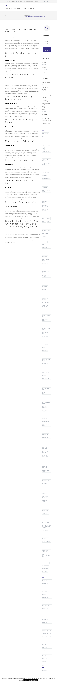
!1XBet (43, 136)
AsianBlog (44, 184)
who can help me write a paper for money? (46, 555)
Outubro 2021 (46, 594)
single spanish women (45, 504)
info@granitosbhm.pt (11, 1)
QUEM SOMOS (12, 8)
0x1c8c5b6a (44, 62)
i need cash (44, 347)
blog (48, 215)
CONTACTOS (33, 8)
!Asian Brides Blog (46, 139)
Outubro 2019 (46, 630)
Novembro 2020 (46, 605)
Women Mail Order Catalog (46, 560)
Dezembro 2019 (46, 625)
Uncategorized (20, 24)
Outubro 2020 (46, 608)
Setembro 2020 (46, 611)
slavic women (45, 507)
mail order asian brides (46, 397)
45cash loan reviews (45, 160)
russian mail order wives (46, 490)
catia (14, 24)
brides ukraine (45, 233)
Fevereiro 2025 (46, 583)
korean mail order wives (46, 367)
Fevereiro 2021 (46, 597)
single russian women (45, 501)
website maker (45, 538)
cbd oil (44, 244)
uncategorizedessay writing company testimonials (46, 526)
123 (43, 148)
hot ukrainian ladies (45, 333)
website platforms (46, 541)
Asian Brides (45, 175)
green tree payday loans (46, 316)
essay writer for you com (46, 276)
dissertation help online (46, 260)
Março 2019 (46, 650)
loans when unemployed (45, 385)
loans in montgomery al (45, 382)
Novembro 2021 (46, 591)
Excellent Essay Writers (45, 295)
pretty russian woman (45, 471)
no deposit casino (46, 421)
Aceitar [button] (25, 680)
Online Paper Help (46, 428)
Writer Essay (45, 568)
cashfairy (44, 236)
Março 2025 (46, 580)
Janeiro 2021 (46, 600)
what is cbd (44, 547)
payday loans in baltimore (45, 448)
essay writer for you (46, 272)
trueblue (44, 519)
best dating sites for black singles (46, 198)
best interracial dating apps (45, 202)
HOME (25, 15)
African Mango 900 (46, 167)
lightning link (45, 375)
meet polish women (46, 82)
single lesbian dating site (45, 497)
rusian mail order (46, 480)
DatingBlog (44, 256)
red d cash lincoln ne (46, 475)
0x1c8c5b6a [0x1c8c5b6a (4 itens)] (44, 670)
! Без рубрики (45, 133)
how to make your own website (46, 344)
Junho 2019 (46, 641)
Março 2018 (46, 658)
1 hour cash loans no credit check (46, 142)
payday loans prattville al (45, 456)
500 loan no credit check (46, 164)
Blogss (43, 221)
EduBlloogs (45, 263)
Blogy (48, 221)
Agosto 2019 (46, 636)
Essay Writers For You (46, 280)
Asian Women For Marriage (46, 182)
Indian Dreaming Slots (45, 354)
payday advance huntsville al (45, 441)
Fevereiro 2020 (46, 619)
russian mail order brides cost (46, 487)
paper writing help (46, 437)
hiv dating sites (45, 323)
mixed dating (45, 418)
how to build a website (45, 340)
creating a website (46, 247)
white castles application (45, 551)
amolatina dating (46, 172)
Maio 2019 (46, 644)
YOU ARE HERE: (26, 14)
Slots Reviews (45, 510)
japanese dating (45, 363)
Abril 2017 (46, 661)
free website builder (45, 299)
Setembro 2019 (46, 633)
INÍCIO (6, 8)
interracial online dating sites (46, 360)
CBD (49, 241)
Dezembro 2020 (46, 602)
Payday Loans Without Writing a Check (46, 460)
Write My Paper (45, 565)
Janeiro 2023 (46, 588)
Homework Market (46, 325)
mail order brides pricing (46, 403)
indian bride (45, 350)
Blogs (48, 218)
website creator (45, 535)
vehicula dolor (47, 125)
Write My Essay (45, 562)
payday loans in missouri (45, 452)
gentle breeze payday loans (45, 306)
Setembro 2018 (46, 652)
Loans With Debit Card (46, 389)
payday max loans (46, 463)
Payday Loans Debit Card (45, 444)
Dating (43, 253)
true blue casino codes (46, 517)
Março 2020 (46, 616)
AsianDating (45, 187)
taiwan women (45, 513)
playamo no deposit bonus (45, 467)
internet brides (45, 356)
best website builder (45, 210)
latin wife (44, 369)
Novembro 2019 (46, 627)
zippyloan (44, 571)
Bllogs (43, 215)
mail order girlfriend (44, 407)
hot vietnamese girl (45, 337)
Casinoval (44, 241)
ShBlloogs (44, 493)
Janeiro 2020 (46, 622)
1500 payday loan (46, 151)
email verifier (45, 268)
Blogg (43, 218)
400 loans (44, 154)
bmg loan (44, 224)
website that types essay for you (46, 545)
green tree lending (46, 312)
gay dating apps (45, 302)
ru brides (44, 477)
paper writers (45, 434)
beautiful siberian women (46, 195)
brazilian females (46, 230)
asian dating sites (46, 178)
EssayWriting (45, 292)
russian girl (45, 483)
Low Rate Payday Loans (46, 393)
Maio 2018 (46, 655)
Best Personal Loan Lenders (45, 206)
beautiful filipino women (46, 191)
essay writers (29, 37)
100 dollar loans (46, 145)
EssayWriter (45, 289)
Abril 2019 (46, 647)
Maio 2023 (46, 586)
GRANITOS (20, 8)
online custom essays (45, 425)
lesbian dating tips (46, 372)
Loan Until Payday (46, 378)
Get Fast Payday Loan (45, 309)
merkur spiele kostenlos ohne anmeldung (45, 415)
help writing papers (45, 320)
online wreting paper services (45, 431)
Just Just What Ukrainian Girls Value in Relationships (46, 89)
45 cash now (45, 156)
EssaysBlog (44, 286)
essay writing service (45, 283)
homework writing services (46, 329)
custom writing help (45, 251)
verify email (45, 530)
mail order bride (46, 399)
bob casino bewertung (44, 227)
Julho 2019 (46, 639)
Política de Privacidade (33, 680)
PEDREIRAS (26, 8)
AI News (44, 169)
